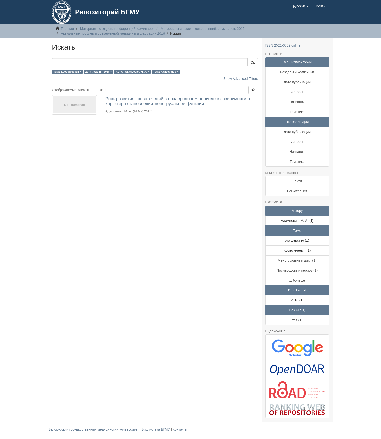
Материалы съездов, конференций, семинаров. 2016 (202, 29)
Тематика (297, 112)
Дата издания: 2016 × (98, 71)
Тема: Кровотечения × (67, 71)
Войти (297, 181)
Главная (67, 29)
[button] (300, 6)
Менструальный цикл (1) (297, 260)
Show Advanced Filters (240, 79)
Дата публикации (297, 82)
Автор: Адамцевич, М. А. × (132, 71)
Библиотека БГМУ (156, 429)
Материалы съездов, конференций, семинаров (117, 29)
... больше (297, 280)
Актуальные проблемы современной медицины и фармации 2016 (113, 33)
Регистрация (297, 191)
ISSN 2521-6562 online (283, 45)
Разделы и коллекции (297, 72)
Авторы (297, 92)
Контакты (180, 429)
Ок (253, 62)
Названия (297, 102)
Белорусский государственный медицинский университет (94, 429)
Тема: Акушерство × (165, 71)
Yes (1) (297, 320)
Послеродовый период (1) (297, 270)
